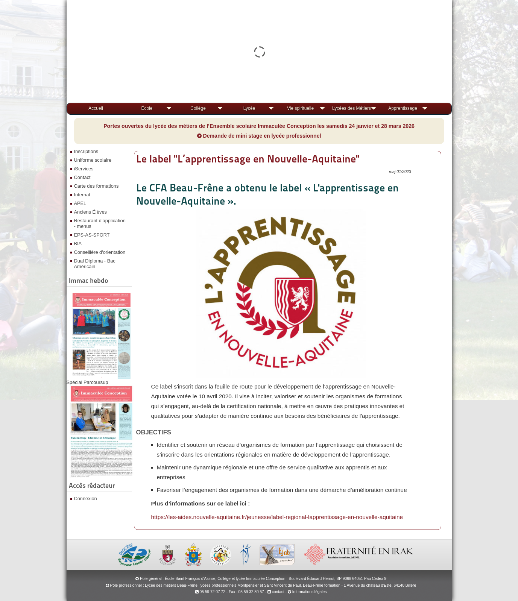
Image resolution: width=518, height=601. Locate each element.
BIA (78, 243)
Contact (82, 177)
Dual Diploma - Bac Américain (94, 263)
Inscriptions (86, 151)
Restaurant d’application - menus (100, 223)
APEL (80, 203)
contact (275, 592)
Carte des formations (96, 186)
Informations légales (309, 592)
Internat (82, 194)
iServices (84, 168)
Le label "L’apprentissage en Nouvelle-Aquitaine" (248, 158)
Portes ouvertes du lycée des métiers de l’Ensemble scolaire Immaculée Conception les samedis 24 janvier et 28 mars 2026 (259, 126)
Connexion (85, 498)
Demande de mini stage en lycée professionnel (259, 136)
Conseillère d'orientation (100, 252)
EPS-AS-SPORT (92, 235)
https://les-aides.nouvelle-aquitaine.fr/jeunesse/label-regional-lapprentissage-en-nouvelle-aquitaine (277, 517)
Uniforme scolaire (93, 160)
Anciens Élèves (90, 212)
